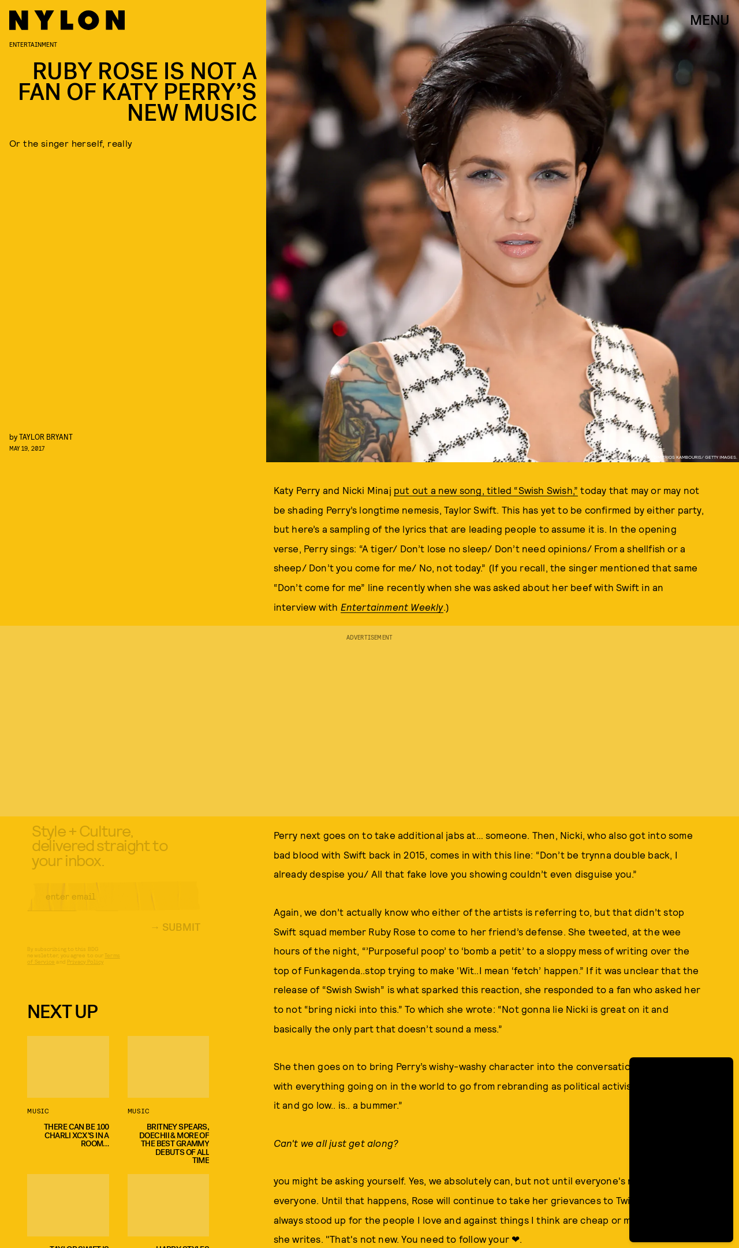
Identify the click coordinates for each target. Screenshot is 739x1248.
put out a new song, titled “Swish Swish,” (486, 490)
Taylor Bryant (46, 436)
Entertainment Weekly (392, 606)
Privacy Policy (85, 970)
